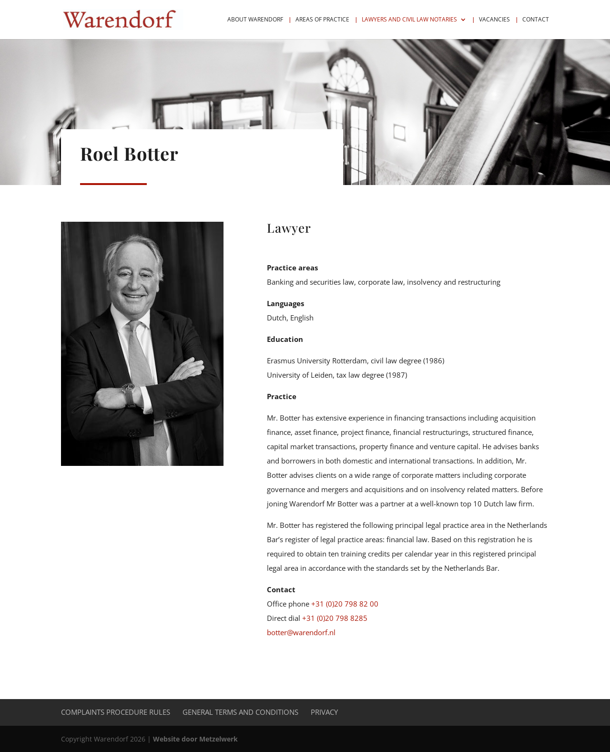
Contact (535, 19)
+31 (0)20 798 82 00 (344, 603)
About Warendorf (255, 19)
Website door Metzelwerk (195, 738)
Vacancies (494, 19)
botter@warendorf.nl (301, 632)
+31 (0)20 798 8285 (334, 618)
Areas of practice (322, 19)
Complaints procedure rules (115, 712)
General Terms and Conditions (240, 712)
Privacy (324, 712)
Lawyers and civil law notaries (409, 19)
